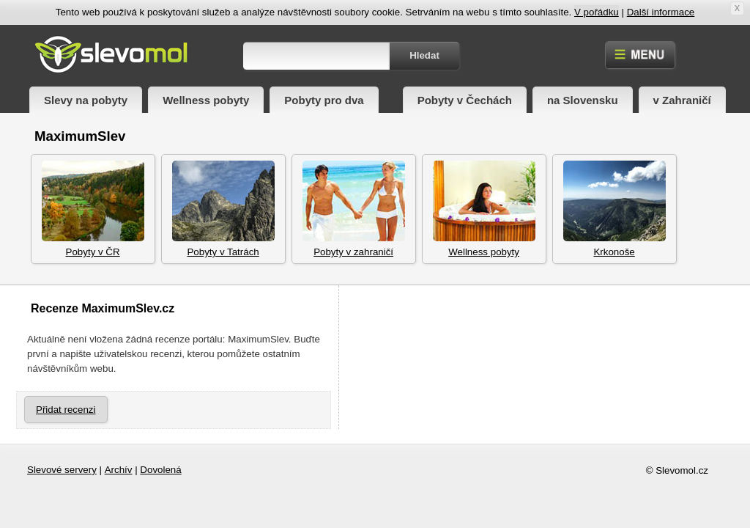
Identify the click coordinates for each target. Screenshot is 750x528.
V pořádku (596, 12)
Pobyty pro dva (323, 100)
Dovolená (160, 469)
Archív (119, 469)
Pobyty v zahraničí (353, 209)
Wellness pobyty (206, 100)
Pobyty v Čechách (464, 100)
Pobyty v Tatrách (223, 209)
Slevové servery (62, 469)
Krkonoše (614, 209)
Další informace (661, 12)
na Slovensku (582, 100)
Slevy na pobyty (85, 100)
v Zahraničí (682, 100)
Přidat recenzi (66, 409)
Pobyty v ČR (93, 209)
